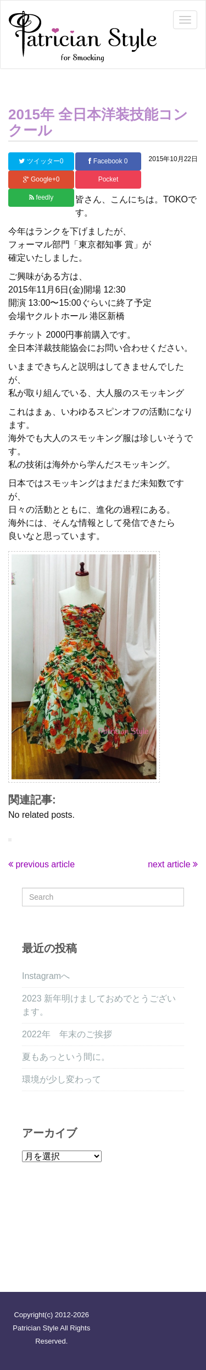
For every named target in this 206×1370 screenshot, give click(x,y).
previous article (41, 864)
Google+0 (41, 179)
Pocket (108, 179)
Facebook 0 (107, 161)
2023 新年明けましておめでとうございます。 (99, 1005)
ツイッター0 (41, 161)
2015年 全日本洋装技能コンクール (98, 122)
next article (173, 864)
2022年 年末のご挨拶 (67, 1034)
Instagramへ (46, 976)
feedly (41, 197)
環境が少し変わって (61, 1079)
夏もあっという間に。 (66, 1056)
